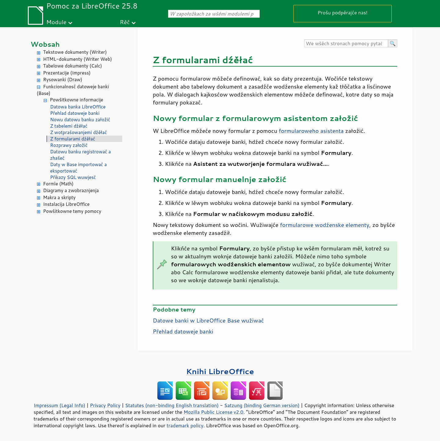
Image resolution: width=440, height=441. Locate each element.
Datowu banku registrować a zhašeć (80, 154)
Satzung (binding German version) (262, 405)
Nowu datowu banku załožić (80, 119)
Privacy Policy (105, 405)
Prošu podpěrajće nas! (342, 12)
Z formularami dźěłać (72, 139)
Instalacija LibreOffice (66, 204)
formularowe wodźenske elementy (324, 225)
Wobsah (45, 44)
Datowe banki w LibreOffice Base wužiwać (208, 320)
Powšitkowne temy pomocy (72, 211)
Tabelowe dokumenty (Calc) (72, 66)
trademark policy (185, 425)
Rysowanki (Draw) (62, 79)
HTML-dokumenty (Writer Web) (77, 59)
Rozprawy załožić (69, 145)
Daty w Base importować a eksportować (78, 167)
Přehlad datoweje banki (75, 113)
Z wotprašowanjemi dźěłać (78, 132)
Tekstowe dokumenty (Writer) (75, 52)
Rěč (125, 22)
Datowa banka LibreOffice (78, 107)
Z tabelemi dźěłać (68, 126)
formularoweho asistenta (311, 131)
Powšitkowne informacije (76, 100)
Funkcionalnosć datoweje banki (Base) (73, 90)
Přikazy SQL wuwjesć (73, 177)
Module (56, 22)
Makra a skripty (59, 197)
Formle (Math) (58, 183)
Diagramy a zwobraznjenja (71, 190)
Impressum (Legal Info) (59, 405)
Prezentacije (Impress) (66, 73)
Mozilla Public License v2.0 (214, 412)
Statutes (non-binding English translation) (171, 405)
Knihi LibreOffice (220, 371)
